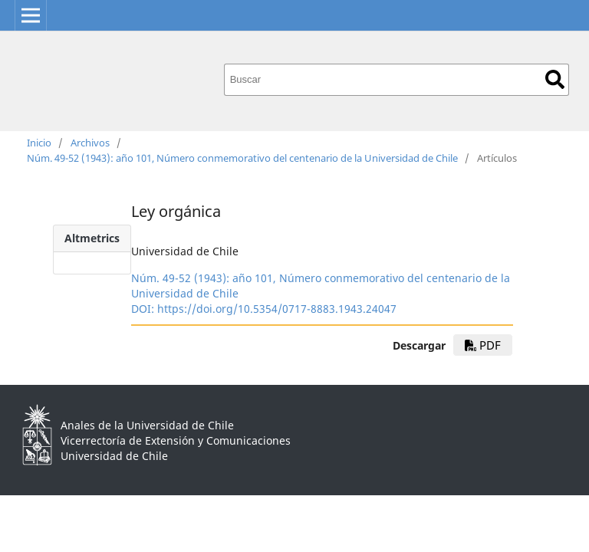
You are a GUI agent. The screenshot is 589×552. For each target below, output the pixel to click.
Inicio (39, 143)
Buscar (554, 79)
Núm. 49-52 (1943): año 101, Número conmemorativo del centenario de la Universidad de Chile (242, 158)
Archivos (90, 143)
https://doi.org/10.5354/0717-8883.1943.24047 (277, 308)
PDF (483, 345)
